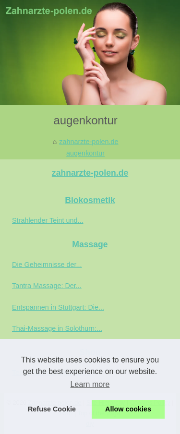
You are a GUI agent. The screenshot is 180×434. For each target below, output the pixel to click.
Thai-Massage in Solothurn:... (57, 328)
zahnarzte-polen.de (88, 141)
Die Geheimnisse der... (47, 264)
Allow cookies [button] (128, 409)
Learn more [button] (90, 384)
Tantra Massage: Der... (47, 285)
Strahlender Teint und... (48, 220)
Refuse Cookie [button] (52, 409)
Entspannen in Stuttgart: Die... (58, 307)
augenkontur (85, 153)
